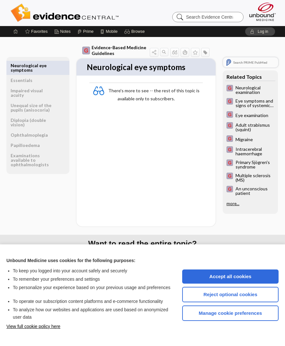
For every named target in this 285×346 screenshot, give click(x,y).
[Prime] (85, 31)
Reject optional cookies (230, 294)
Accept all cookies (230, 276)
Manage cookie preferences (230, 313)
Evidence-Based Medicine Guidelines (114, 50)
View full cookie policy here (33, 326)
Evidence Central (90, 13)
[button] (135, 31)
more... (233, 203)
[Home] (15, 31)
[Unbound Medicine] (262, 12)
